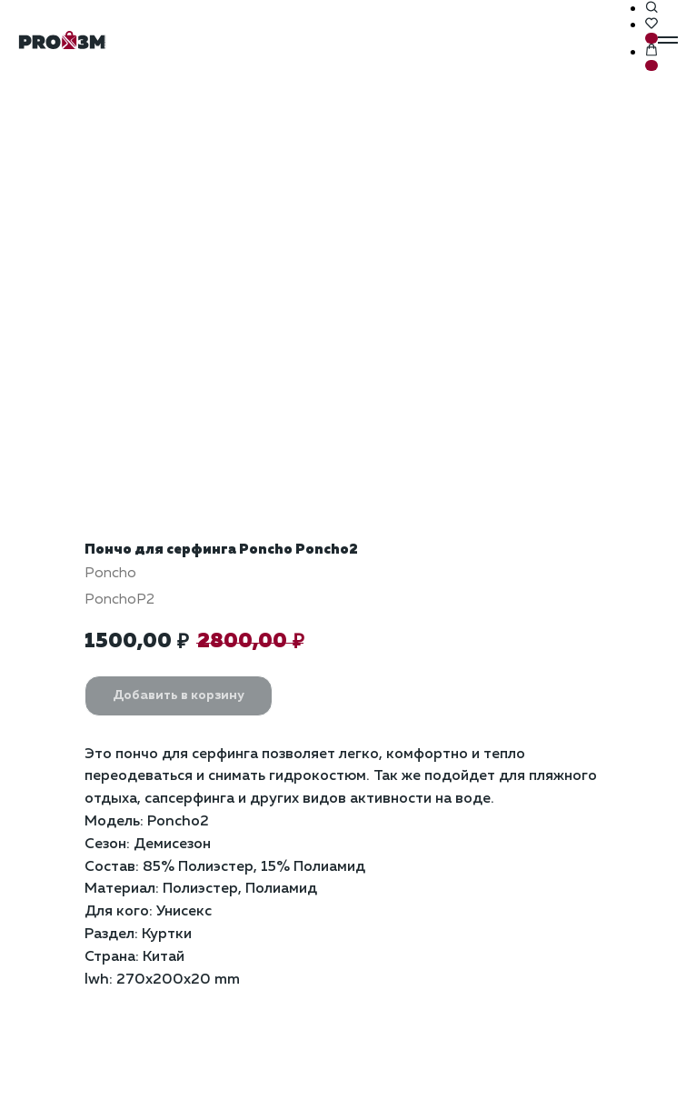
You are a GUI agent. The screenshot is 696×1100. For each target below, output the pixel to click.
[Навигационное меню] (668, 40)
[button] (651, 8)
